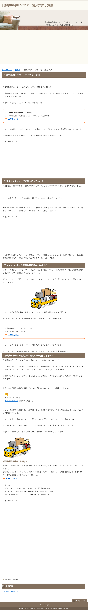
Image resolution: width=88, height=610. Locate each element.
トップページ (7, 70)
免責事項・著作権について (14, 579)
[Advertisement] (44, 47)
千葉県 (17, 70)
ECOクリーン (13, 119)
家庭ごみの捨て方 (11, 401)
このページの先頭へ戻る (78, 600)
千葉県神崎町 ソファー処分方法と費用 (27, 5)
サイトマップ (44, 605)
